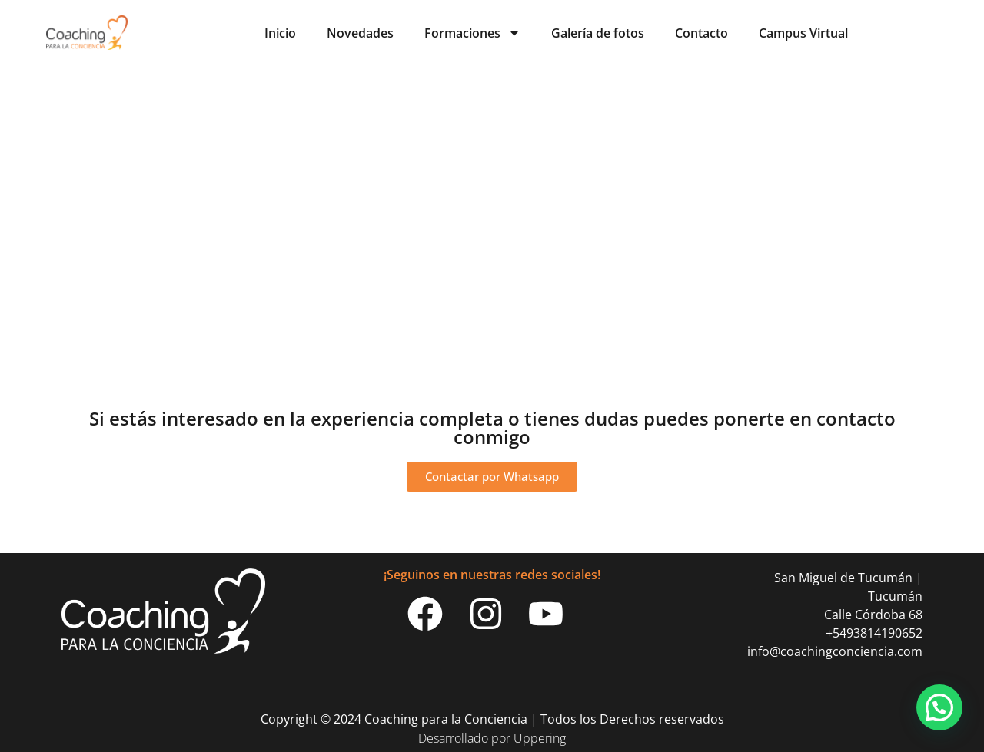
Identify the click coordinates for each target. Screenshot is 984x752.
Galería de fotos (597, 33)
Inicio (280, 33)
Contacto (701, 33)
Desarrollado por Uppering (492, 738)
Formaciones (472, 33)
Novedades (360, 33)
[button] (939, 707)
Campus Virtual (803, 33)
